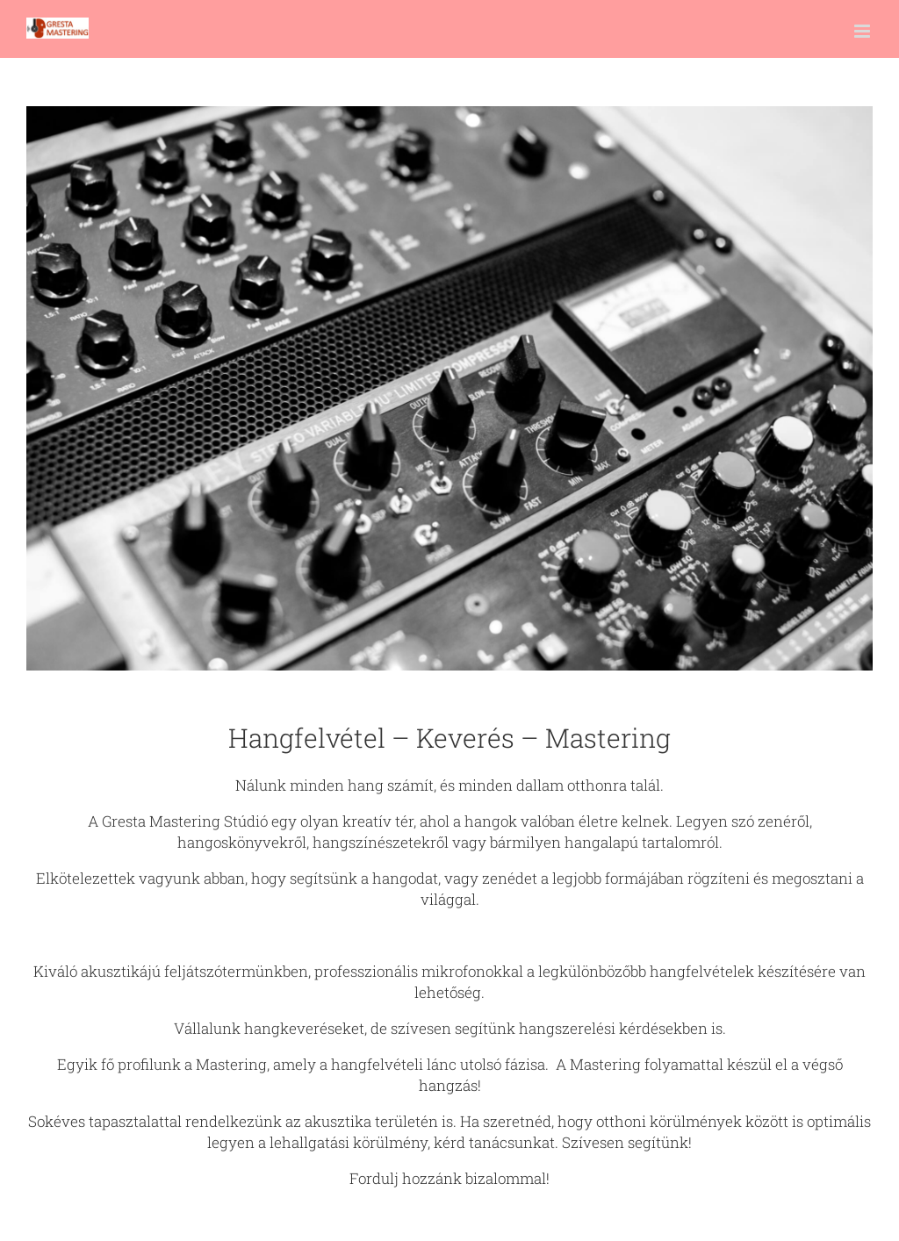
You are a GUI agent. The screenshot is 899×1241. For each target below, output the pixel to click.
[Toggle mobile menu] (863, 31)
